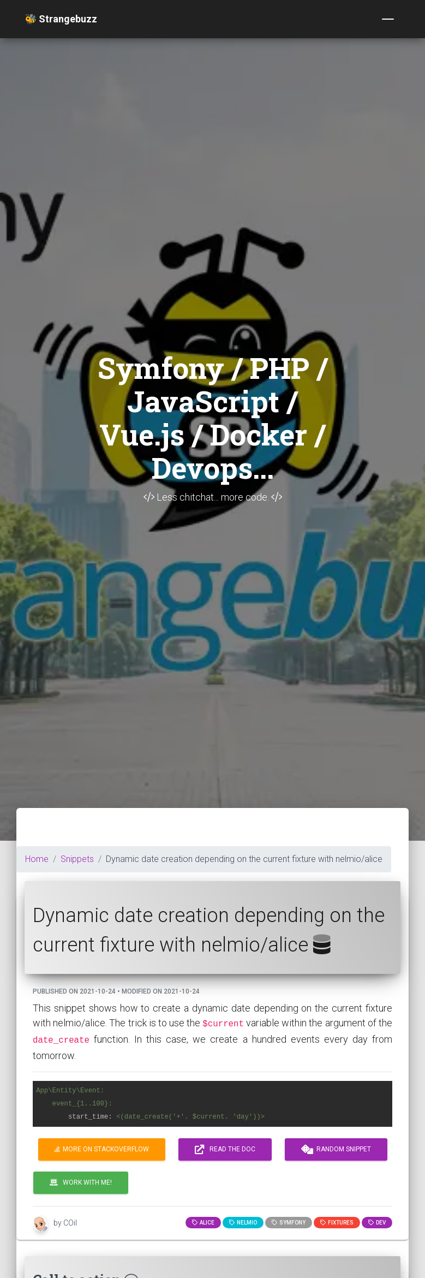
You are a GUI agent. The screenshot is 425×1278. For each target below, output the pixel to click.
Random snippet (336, 1150)
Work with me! (81, 1182)
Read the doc (225, 1150)
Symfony (289, 1223)
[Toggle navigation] (388, 19)
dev (377, 1223)
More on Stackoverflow (102, 1149)
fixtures (337, 1223)
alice (203, 1223)
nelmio (243, 1223)
